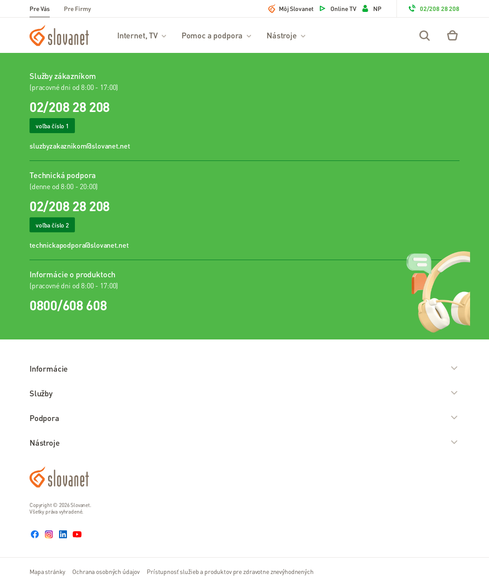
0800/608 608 (68, 305)
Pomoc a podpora (217, 35)
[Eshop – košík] (452, 35)
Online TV (337, 8)
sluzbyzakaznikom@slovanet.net (80, 145)
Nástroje (287, 35)
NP (371, 8)
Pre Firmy (77, 8)
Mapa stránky (47, 571)
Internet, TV (142, 35)
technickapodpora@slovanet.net (79, 245)
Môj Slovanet (291, 8)
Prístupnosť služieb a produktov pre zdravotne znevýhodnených (230, 571)
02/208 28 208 (433, 8)
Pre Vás (40, 8)
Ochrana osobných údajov (106, 571)
